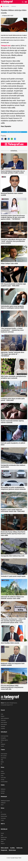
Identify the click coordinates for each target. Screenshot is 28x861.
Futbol (2, 820)
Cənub (2, 833)
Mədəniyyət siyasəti (5, 800)
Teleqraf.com (5, 46)
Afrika (2, 771)
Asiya (2, 775)
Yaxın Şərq (3, 777)
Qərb (2, 835)
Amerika (3, 773)
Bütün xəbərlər (4, 848)
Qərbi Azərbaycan (5, 718)
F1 (1, 812)
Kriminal (3, 791)
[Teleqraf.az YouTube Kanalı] (14, 144)
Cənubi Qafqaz (4, 781)
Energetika (3, 738)
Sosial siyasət (4, 753)
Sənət (2, 804)
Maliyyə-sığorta (4, 740)
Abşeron (3, 843)
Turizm (2, 746)
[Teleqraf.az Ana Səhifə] (7, 1)
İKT (1, 742)
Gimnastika (3, 814)
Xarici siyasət (4, 722)
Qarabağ (3, 726)
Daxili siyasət (4, 724)
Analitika (3, 728)
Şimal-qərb (3, 839)
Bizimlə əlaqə (12, 850)
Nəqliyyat (3, 744)
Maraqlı (2, 793)
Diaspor (2, 716)
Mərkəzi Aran (4, 837)
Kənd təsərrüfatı (4, 736)
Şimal (2, 841)
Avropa (2, 779)
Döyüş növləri (4, 816)
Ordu (2, 714)
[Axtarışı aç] (23, 2)
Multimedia (19, 848)
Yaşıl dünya (3, 757)
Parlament (3, 720)
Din (1, 764)
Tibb (2, 759)
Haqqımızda (4, 850)
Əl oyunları (3, 818)
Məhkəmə (3, 789)
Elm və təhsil (3, 755)
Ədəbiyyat (3, 802)
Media (2, 761)
